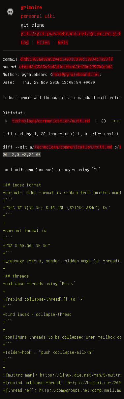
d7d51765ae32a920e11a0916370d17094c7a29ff (66, 59)
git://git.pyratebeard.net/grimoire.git (71, 33)
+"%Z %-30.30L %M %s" (26, 245)
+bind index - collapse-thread (37, 314)
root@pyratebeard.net (76, 74)
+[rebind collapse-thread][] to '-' (44, 299)
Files (43, 42)
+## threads (16, 276)
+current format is (24, 230)
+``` (7, 200)
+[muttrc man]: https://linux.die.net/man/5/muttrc (63, 375)
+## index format (22, 185)
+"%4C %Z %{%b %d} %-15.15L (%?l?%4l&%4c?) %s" (56, 207)
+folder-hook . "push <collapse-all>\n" (48, 352)
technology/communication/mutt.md (51, 120)
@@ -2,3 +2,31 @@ (22, 154)
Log (25, 42)
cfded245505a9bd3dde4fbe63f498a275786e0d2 (65, 66)
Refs (63, 42)
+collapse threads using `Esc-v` (39, 283)
